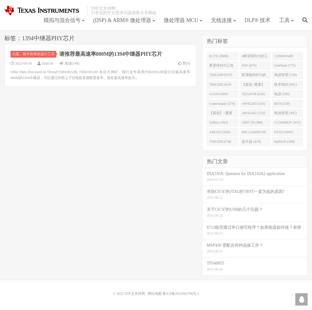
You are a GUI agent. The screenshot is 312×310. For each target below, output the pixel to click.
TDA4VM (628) (253, 94)
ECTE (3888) (218, 56)
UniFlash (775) (285, 65)
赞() (184, 63)
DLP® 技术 (257, 20)
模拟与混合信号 (62, 20)
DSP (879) (249, 65)
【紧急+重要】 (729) (253, 85)
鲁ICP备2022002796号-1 (181, 294)
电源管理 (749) (285, 75)
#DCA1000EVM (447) (254, 133)
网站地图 (155, 294)
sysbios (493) (218, 122)
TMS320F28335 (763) (220, 76)
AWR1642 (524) (253, 113)
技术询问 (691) (285, 84)
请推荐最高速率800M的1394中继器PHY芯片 (110, 54)
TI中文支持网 (44, 10)
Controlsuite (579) (222, 104)
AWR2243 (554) (253, 104)
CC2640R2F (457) (287, 122)
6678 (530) (282, 104)
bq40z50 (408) (284, 141)
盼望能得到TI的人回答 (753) (254, 76)
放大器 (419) (251, 141)
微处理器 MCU (181, 20)
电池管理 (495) (285, 113)
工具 (284, 20)
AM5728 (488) (252, 122)
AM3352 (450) (219, 132)
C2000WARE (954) (284, 57)
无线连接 (221, 20)
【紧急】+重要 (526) (220, 114)
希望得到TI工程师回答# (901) (221, 66)
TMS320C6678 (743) (220, 85)
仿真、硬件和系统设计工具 (34, 54)
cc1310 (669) (218, 94)
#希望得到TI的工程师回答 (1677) (255, 57)
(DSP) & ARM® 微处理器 (122, 20)
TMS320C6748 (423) (220, 142)
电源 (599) (282, 94)
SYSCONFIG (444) (284, 133)
